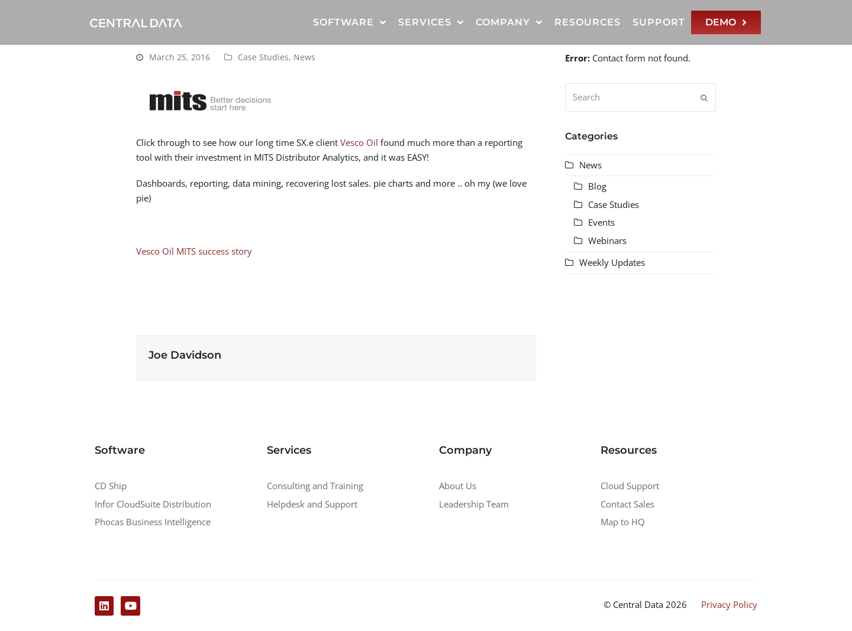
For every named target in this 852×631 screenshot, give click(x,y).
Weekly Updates (612, 262)
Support (658, 22)
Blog (597, 186)
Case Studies (263, 57)
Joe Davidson (185, 355)
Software (349, 22)
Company (509, 22)
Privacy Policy (729, 604)
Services (431, 22)
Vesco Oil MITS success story (194, 251)
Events (601, 222)
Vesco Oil (359, 142)
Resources (587, 22)
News (304, 57)
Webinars (607, 240)
